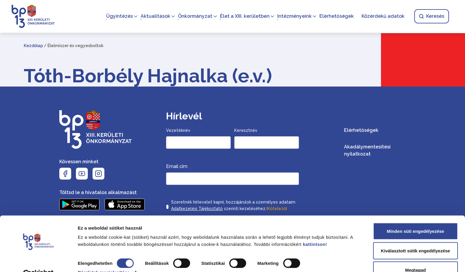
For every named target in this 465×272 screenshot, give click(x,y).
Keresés (431, 16)
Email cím (176, 166)
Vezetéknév (178, 130)
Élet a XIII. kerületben (244, 16)
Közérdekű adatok (382, 16)
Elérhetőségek (336, 16)
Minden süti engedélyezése (415, 217)
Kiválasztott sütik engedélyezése (415, 236)
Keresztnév (245, 130)
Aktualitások (155, 16)
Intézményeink (294, 16)
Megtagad (415, 256)
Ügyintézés (119, 16)
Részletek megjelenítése (104, 258)
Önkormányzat (194, 16)
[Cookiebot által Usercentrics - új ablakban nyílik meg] (38, 260)
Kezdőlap (33, 45)
